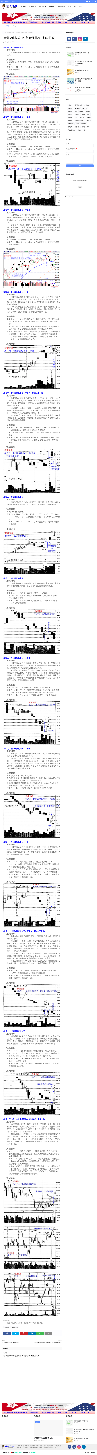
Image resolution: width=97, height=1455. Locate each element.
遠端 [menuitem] (75, 6)
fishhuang (33, 1452)
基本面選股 (71, 123)
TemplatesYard (18, 1452)
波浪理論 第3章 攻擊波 (82, 70)
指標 (76, 117)
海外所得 (70, 120)
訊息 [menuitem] (69, 6)
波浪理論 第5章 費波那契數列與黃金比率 (83, 62)
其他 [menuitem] (80, 6)
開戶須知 (70, 127)
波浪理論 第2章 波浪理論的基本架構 (83, 80)
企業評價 (84, 108)
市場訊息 (70, 108)
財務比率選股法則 (79, 120)
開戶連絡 (7, 1)
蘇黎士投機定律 (72, 130)
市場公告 (86, 105)
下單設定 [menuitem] (41, 6)
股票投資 (77, 114)
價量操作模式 (15, 1327)
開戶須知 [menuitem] (31, 6)
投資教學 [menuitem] (61, 6)
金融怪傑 (70, 117)
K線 (84, 130)
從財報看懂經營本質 (81, 123)
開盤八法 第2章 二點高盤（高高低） (83, 89)
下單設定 (70, 105)
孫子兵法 (89, 117)
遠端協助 (14, 1)
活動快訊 (82, 117)
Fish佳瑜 (7, 42)
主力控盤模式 (78, 105)
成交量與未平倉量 (72, 111)
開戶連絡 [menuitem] (23, 6)
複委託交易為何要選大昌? (44, 1438)
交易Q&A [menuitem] (51, 6)
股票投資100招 (86, 114)
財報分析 (89, 120)
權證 (79, 130)
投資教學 (9, 32)
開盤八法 (77, 127)
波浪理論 (70, 114)
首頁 (2, 1)
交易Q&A (77, 108)
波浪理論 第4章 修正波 (82, 53)
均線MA (81, 111)
